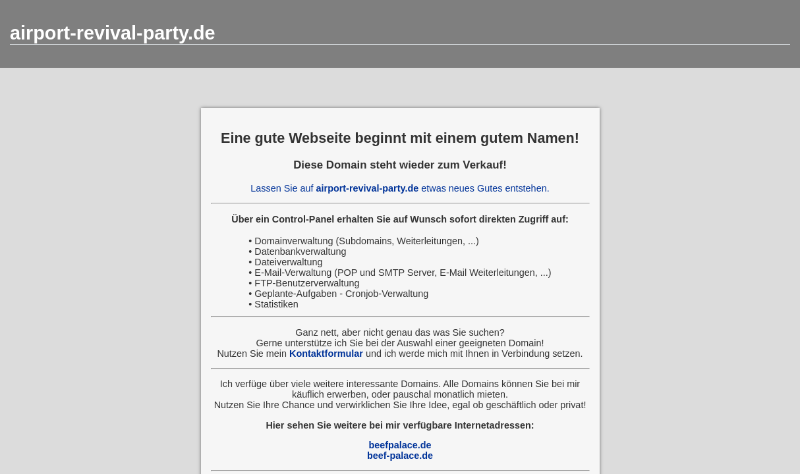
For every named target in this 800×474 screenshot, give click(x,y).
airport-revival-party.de (112, 32)
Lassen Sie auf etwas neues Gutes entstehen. (399, 188)
